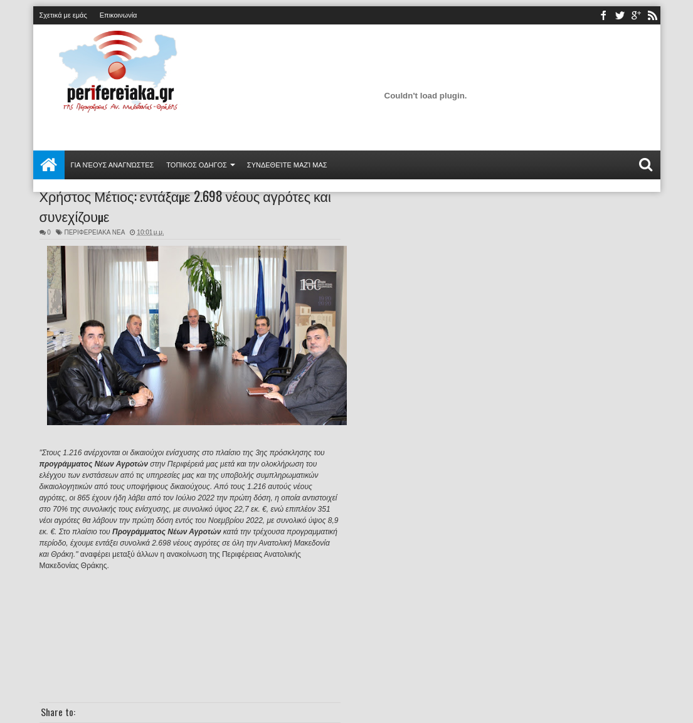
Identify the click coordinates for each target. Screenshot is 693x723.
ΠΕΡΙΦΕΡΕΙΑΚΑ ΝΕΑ (94, 232)
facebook (603, 15)
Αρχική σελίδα (49, 164)
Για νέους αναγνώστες (112, 165)
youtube (636, 15)
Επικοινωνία (118, 15)
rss (652, 15)
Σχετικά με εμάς (63, 15)
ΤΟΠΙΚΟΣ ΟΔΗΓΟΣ (196, 165)
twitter (619, 15)
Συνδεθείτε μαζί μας (287, 165)
